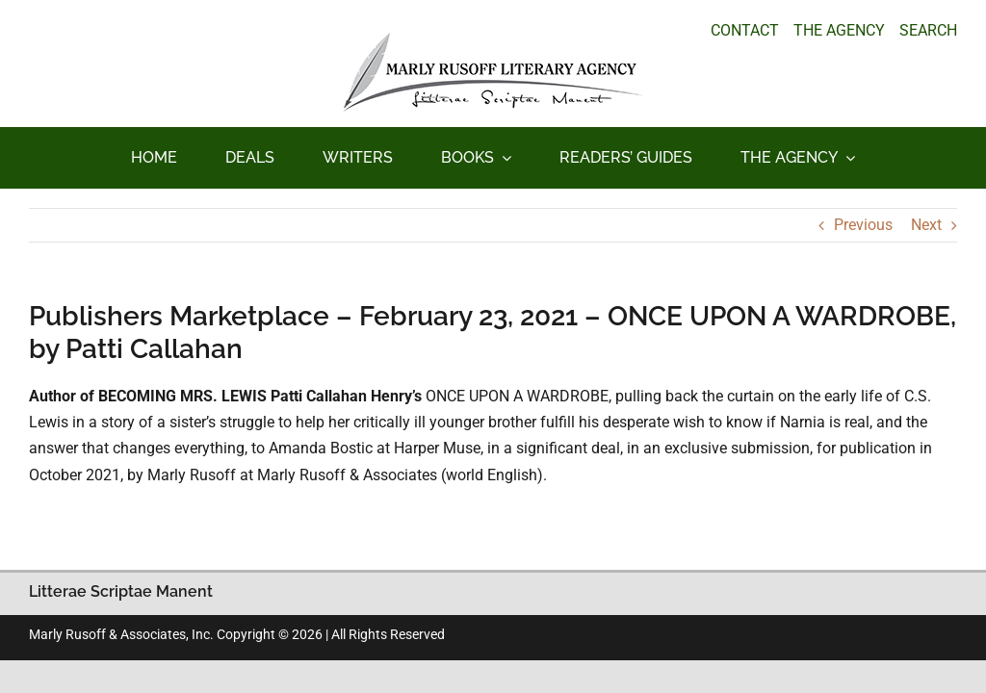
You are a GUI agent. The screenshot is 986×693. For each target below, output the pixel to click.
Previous (863, 225)
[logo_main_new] (493, 40)
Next (926, 225)
